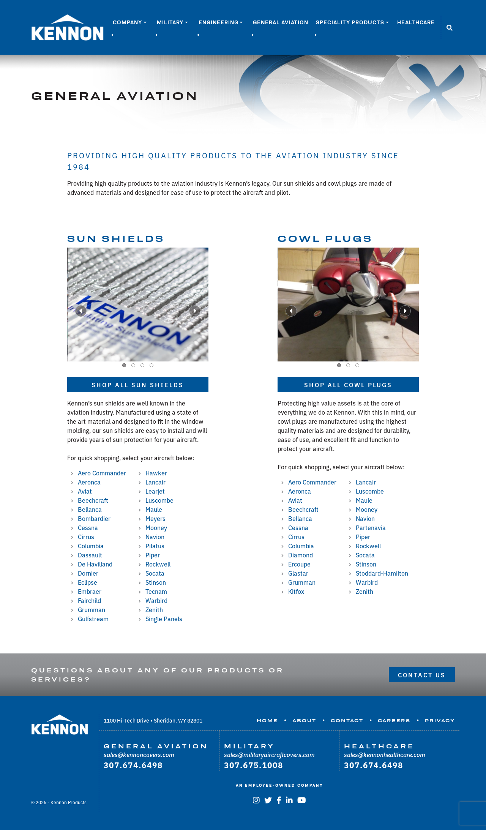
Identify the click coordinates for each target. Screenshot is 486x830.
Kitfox (296, 591)
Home (267, 720)
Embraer (89, 591)
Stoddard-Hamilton (382, 573)
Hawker (156, 473)
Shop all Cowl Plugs (348, 384)
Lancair (155, 482)
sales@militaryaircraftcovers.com (269, 754)
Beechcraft (93, 500)
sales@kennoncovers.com (139, 754)
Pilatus (154, 545)
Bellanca (90, 509)
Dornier (88, 573)
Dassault (90, 555)
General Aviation (280, 22)
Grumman (91, 609)
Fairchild (89, 600)
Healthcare (416, 22)
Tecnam (156, 591)
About (304, 720)
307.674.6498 (133, 764)
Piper (152, 555)
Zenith (154, 609)
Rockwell (157, 564)
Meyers (155, 518)
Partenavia (371, 527)
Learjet (155, 491)
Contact (347, 720)
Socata (154, 573)
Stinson (155, 582)
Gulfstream (93, 618)
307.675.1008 (253, 764)
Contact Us (422, 675)
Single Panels (163, 618)
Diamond (300, 555)
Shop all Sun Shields (138, 384)
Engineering (218, 22)
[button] (124, 365)
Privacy (440, 720)
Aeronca (89, 482)
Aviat (85, 491)
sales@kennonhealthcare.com (384, 754)
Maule (153, 509)
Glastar (298, 573)
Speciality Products (350, 22)
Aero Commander (102, 473)
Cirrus (86, 536)
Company (127, 22)
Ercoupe (299, 564)
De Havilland (95, 564)
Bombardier (94, 518)
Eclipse (87, 582)
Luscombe (159, 500)
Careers (394, 720)
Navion (154, 536)
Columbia (91, 545)
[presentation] (81, 311)
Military (170, 22)
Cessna (88, 527)
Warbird (156, 600)
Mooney (156, 527)
